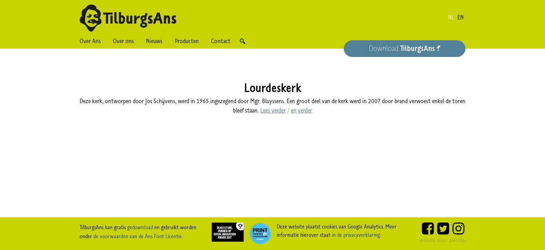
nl (451, 17)
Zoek (242, 41)
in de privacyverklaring (356, 234)
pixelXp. (457, 239)
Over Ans (90, 41)
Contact (220, 41)
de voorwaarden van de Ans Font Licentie (137, 236)
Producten (187, 41)
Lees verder (273, 110)
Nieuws (154, 41)
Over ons (123, 41)
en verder (301, 110)
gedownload (140, 227)
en (460, 17)
